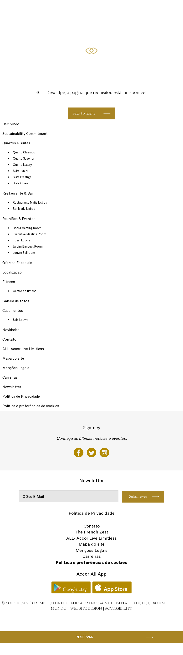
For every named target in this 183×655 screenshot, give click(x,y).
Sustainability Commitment (25, 133)
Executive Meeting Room (29, 234)
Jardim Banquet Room (28, 246)
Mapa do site (13, 358)
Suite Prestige (22, 177)
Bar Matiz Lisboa (24, 208)
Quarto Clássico (24, 152)
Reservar (84, 637)
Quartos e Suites (30, 8)
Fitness (149, 8)
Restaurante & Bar (56, 8)
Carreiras (10, 377)
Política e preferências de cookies (30, 406)
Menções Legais (15, 368)
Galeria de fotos (15, 301)
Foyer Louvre (21, 240)
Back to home (84, 113)
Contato (9, 339)
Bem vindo (10, 124)
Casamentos (12, 310)
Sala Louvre (20, 320)
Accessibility (118, 608)
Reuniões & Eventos (84, 8)
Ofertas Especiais (111, 8)
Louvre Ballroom (24, 252)
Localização (133, 8)
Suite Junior (20, 171)
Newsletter (11, 387)
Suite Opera (21, 183)
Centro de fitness (24, 291)
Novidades (11, 330)
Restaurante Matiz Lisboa (30, 202)
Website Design (86, 608)
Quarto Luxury (22, 164)
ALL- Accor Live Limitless (23, 349)
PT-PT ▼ (164, 8)
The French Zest (91, 532)
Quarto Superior (23, 158)
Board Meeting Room (27, 228)
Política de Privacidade (21, 396)
